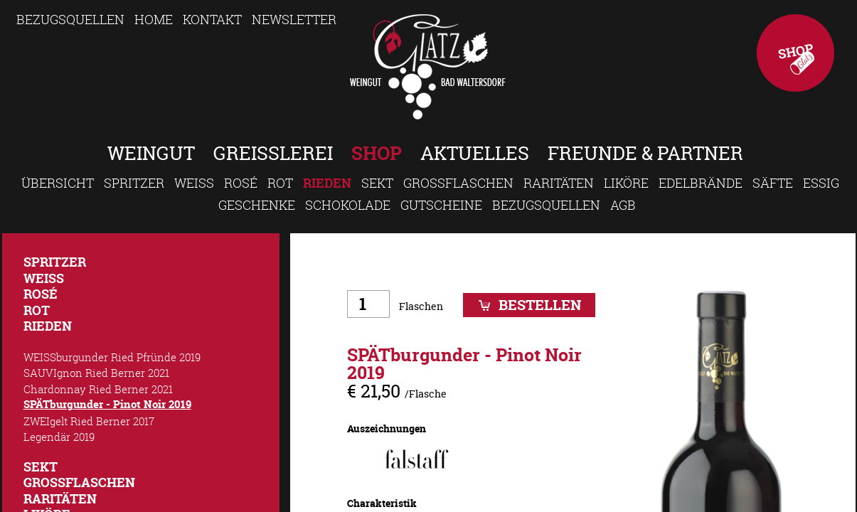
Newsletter (294, 19)
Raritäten (558, 182)
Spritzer (134, 182)
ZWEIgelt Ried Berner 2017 (88, 421)
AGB (623, 204)
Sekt (377, 182)
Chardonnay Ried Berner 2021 (98, 389)
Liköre (626, 182)
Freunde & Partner (645, 153)
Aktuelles (474, 153)
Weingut (151, 153)
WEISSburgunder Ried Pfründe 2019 (112, 357)
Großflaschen (458, 182)
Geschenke (256, 204)
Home (153, 19)
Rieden (327, 183)
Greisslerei (273, 153)
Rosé (240, 182)
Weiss (194, 182)
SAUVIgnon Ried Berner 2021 (96, 373)
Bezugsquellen (70, 19)
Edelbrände (700, 182)
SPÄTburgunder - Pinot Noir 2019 (107, 404)
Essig (821, 182)
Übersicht (57, 182)
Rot (280, 182)
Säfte (772, 182)
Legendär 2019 (59, 437)
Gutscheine (441, 204)
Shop (795, 53)
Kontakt (212, 19)
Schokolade (347, 204)
